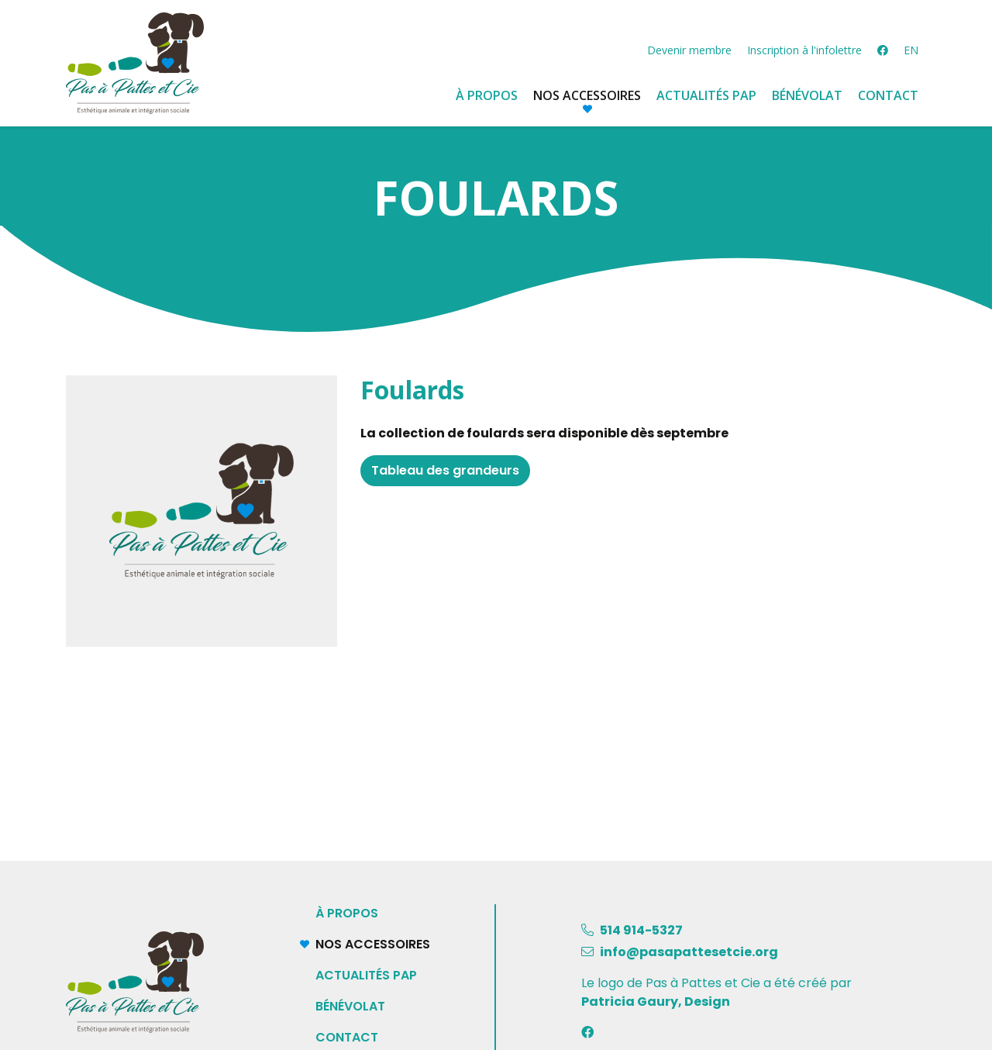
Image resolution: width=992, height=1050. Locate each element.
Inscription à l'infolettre (804, 50)
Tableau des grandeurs (445, 470)
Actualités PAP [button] (706, 95)
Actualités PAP (366, 975)
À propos (487, 95)
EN (911, 50)
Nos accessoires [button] (587, 95)
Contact (888, 95)
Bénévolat (807, 95)
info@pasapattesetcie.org (689, 952)
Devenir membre (689, 50)
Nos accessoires (383, 944)
